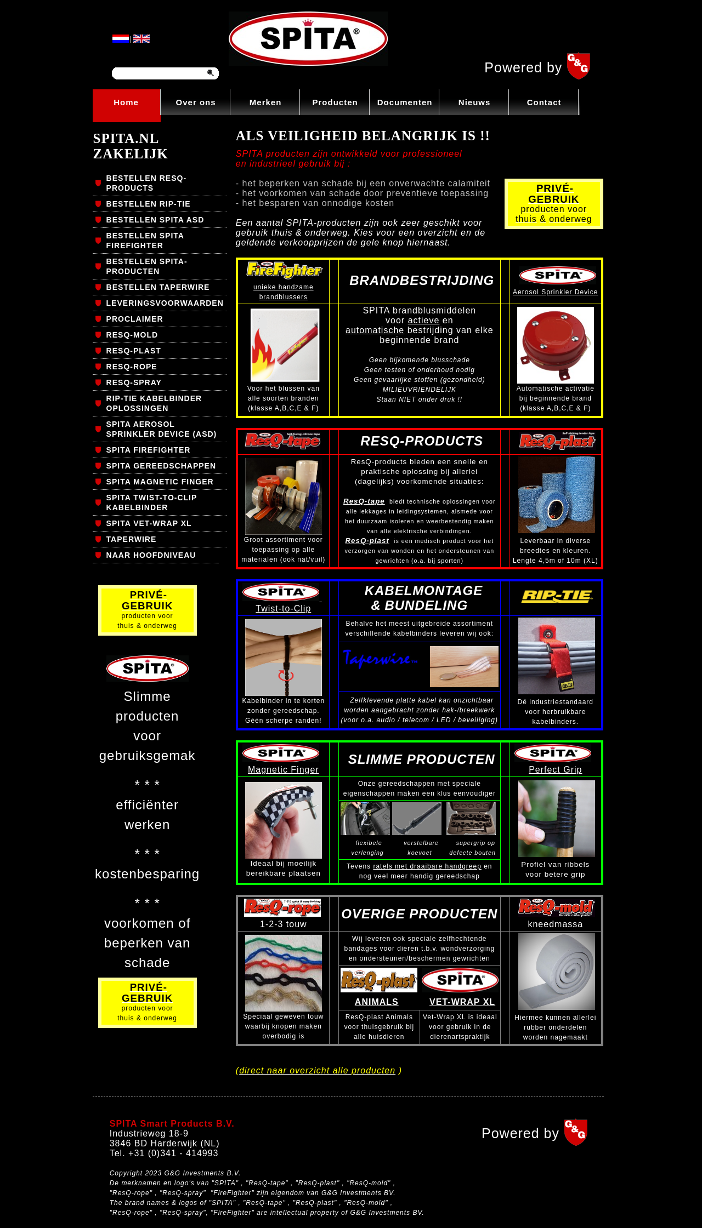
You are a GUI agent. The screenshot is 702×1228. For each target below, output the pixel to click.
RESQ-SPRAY (134, 382)
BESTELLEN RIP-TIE (148, 203)
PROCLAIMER (134, 319)
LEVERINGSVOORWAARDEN (165, 303)
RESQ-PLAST (133, 350)
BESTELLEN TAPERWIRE (158, 287)
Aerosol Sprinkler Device (555, 292)
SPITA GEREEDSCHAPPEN (161, 465)
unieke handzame (283, 287)
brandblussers (283, 297)
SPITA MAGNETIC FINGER (160, 481)
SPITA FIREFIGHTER (148, 449)
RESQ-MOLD (132, 334)
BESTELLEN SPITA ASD (155, 219)
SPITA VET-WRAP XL (149, 523)
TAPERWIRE (131, 539)
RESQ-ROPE (131, 366)
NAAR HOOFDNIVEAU (151, 555)
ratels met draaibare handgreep (427, 866)
